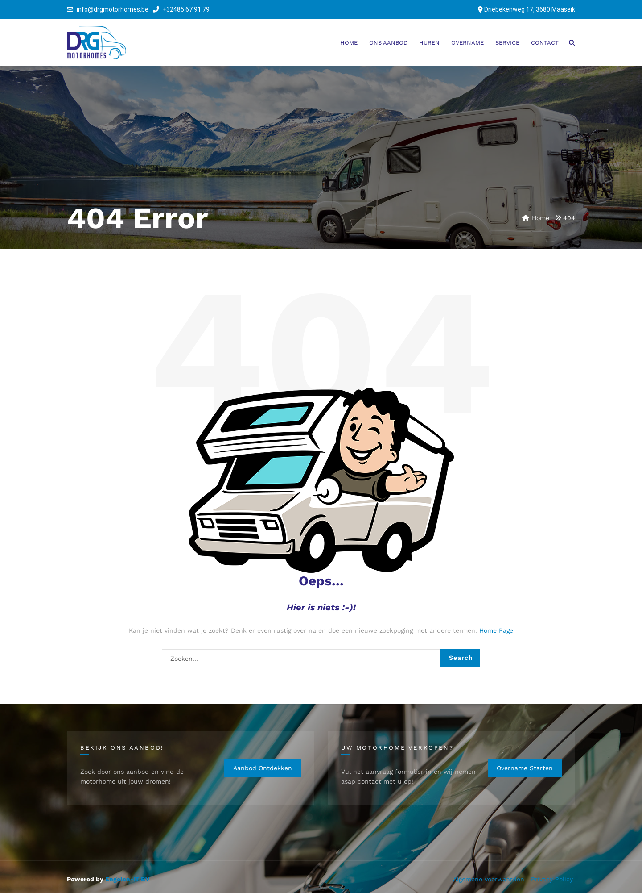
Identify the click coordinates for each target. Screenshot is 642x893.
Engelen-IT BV (127, 879)
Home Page (496, 630)
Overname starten (525, 768)
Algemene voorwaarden (488, 879)
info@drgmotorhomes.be (112, 9)
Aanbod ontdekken (262, 768)
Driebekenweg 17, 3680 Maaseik (529, 9)
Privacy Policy (552, 879)
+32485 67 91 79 (181, 9)
